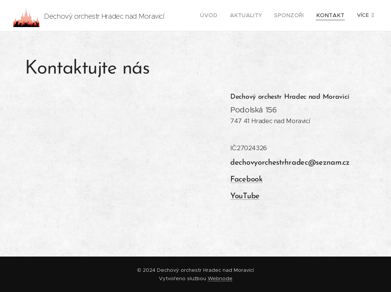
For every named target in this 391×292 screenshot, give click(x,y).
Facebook (246, 179)
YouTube (245, 196)
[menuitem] (221, 15)
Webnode (220, 278)
